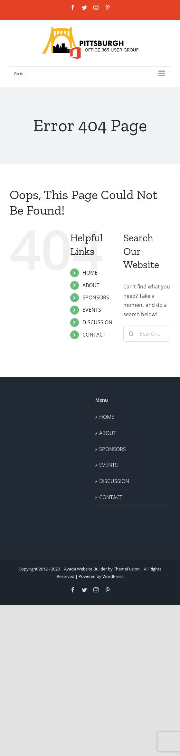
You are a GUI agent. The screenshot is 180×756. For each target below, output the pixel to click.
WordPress (112, 576)
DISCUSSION (97, 322)
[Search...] (146, 334)
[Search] (131, 334)
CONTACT (94, 334)
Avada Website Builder (85, 569)
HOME (90, 272)
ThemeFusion (127, 569)
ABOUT (90, 285)
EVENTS (91, 309)
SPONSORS (95, 297)
